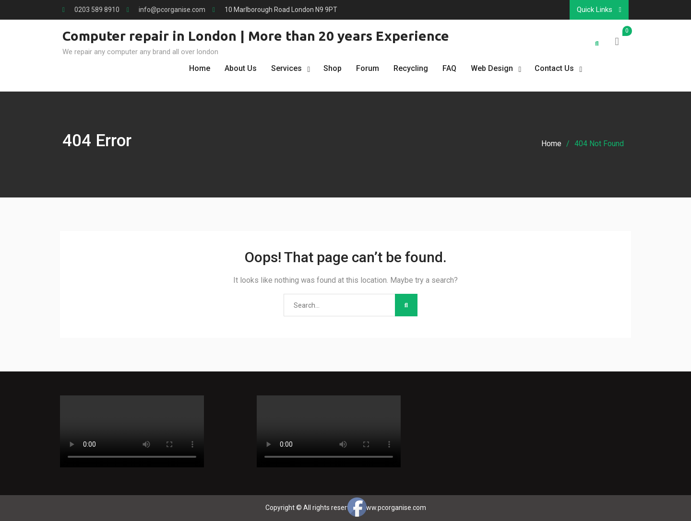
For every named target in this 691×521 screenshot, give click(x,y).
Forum (367, 68)
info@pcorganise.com (172, 9)
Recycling (410, 68)
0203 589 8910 (96, 9)
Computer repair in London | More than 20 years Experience (255, 35)
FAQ (449, 68)
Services (286, 68)
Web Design (492, 68)
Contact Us (554, 68)
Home (199, 68)
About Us (241, 68)
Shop (332, 68)
